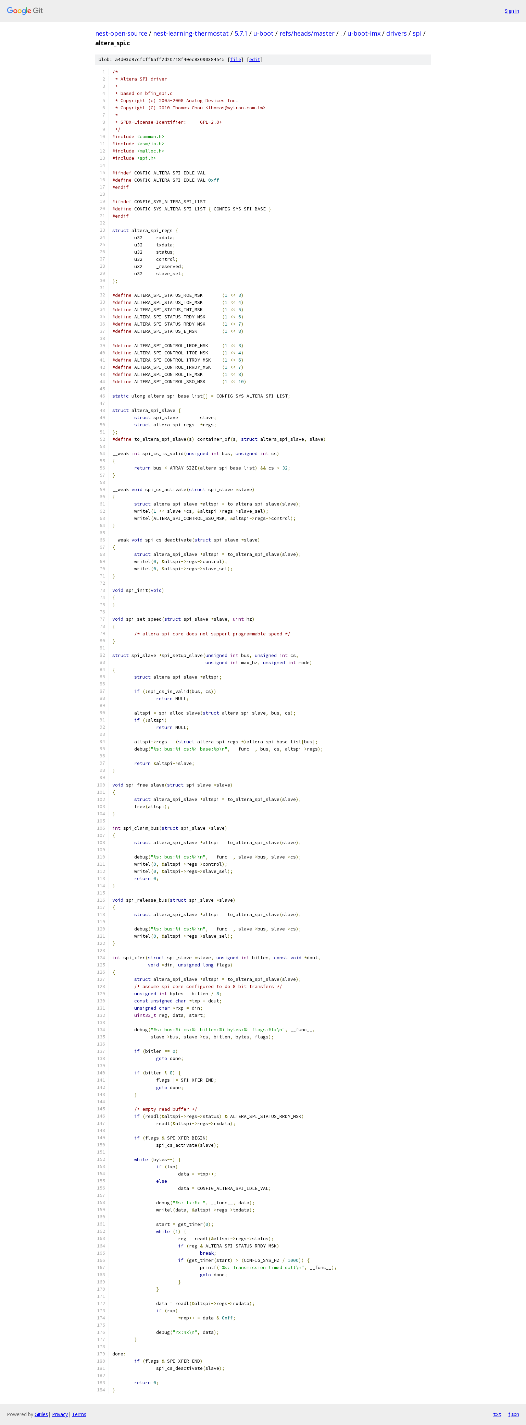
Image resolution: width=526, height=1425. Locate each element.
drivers (396, 33)
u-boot (263, 33)
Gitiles (41, 1414)
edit (254, 59)
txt (497, 1414)
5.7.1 (241, 33)
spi (417, 33)
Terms (79, 1414)
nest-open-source (121, 33)
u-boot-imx (364, 33)
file (235, 59)
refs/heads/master (307, 33)
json (513, 1414)
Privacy (60, 1414)
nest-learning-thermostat (191, 33)
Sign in (512, 11)
